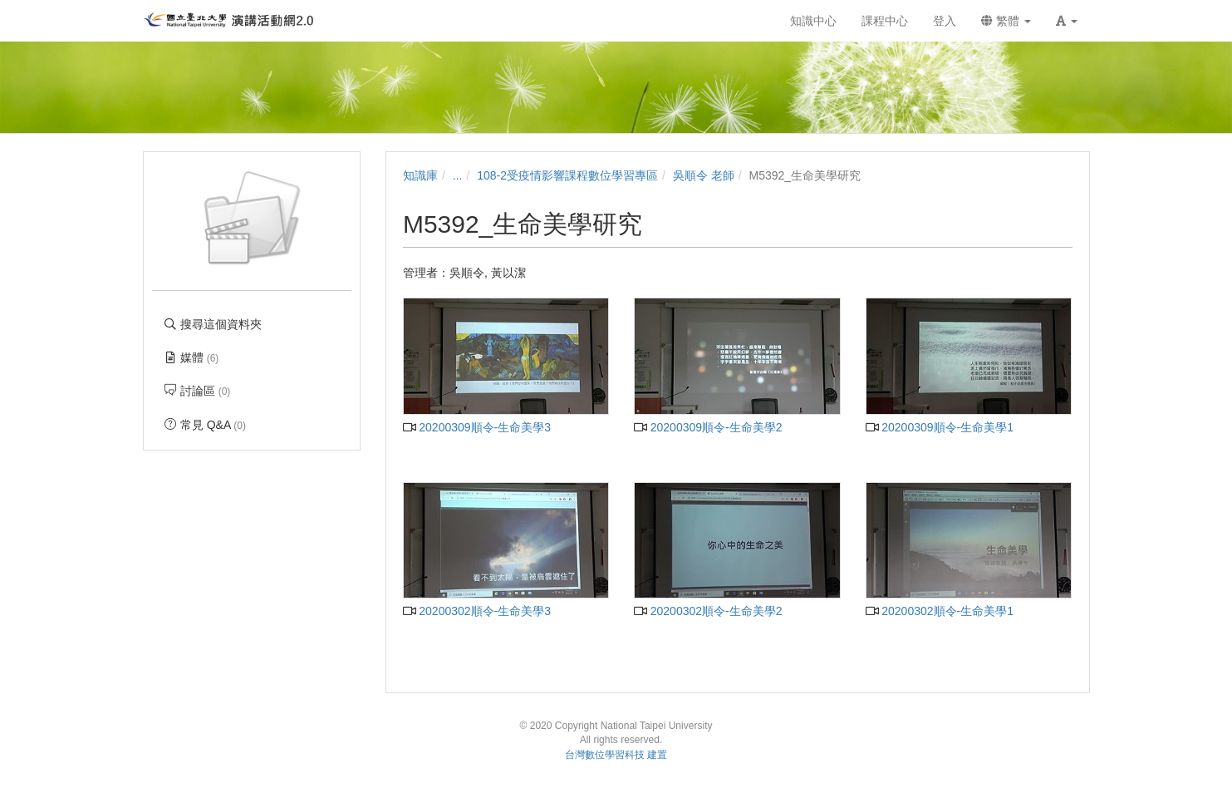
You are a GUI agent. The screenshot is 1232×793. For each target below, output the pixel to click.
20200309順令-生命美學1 (940, 427)
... (458, 175)
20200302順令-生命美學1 (940, 611)
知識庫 (420, 175)
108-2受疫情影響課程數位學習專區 (567, 175)
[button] (1066, 21)
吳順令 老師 (703, 175)
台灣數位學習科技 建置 (616, 755)
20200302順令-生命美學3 (477, 611)
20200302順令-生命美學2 (708, 611)
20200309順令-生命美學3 (477, 427)
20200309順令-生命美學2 (708, 427)
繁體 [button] (1006, 20)
